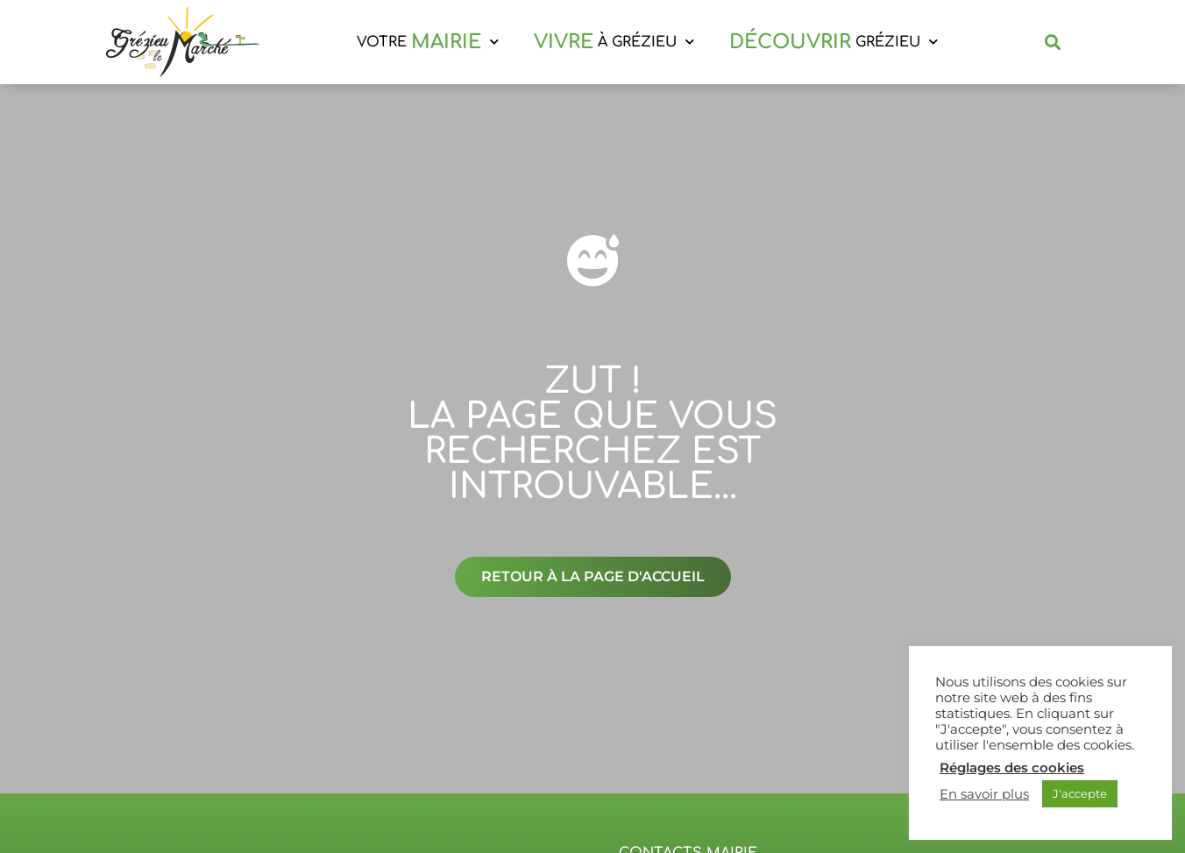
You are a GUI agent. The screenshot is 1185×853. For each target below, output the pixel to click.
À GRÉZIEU (614, 41)
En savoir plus (984, 794)
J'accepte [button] (1080, 793)
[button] (1053, 42)
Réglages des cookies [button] (1012, 768)
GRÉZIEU (833, 41)
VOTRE (428, 41)
